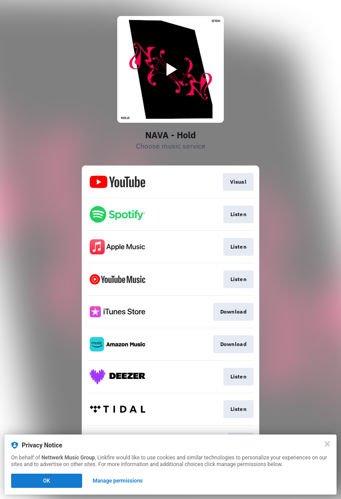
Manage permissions (118, 481)
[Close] (327, 444)
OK (46, 481)
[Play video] (170, 69)
